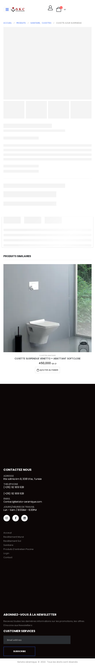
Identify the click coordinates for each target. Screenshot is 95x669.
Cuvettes (43, 355)
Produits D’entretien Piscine (18, 549)
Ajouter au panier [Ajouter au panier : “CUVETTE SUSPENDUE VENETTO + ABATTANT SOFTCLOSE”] (49, 370)
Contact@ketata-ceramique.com (22, 501)
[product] (47, 308)
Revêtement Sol (12, 541)
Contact (7, 557)
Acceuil (7, 532)
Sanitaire (52, 355)
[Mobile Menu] (7, 9)
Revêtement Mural (13, 536)
